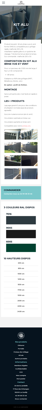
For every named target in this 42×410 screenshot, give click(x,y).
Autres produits (21, 359)
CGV (21, 372)
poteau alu (26, 126)
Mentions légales (21, 365)
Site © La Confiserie (21, 407)
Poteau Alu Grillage (21, 352)
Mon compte (21, 375)
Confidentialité (21, 369)
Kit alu (21, 355)
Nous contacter (21, 399)
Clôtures (21, 345)
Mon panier (21, 379)
